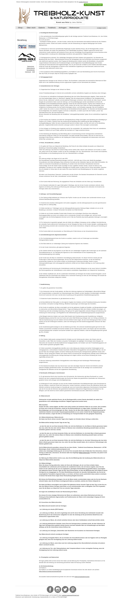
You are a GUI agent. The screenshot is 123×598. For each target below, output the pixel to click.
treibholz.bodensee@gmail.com (70, 595)
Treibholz (52, 28)
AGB (33, 72)
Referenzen (74, 28)
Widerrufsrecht (31, 68)
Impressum (28, 72)
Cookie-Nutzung (83, 2)
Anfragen (63, 28)
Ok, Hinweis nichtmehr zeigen (93, 4)
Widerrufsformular (84, 452)
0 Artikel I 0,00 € (101, 28)
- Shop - (20, 28)
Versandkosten (31, 70)
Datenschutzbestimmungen (82, 576)
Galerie (42, 28)
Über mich (31, 28)
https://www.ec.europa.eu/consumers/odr (50, 571)
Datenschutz (30, 66)
